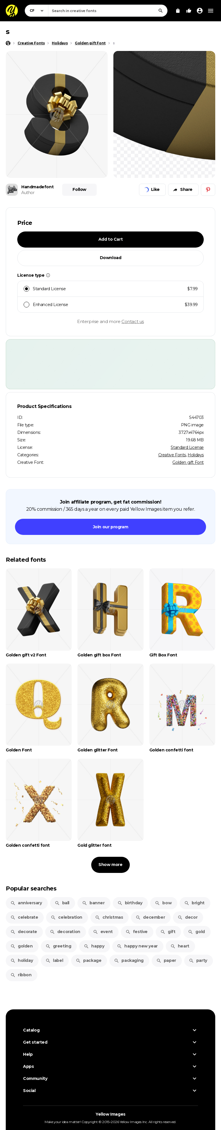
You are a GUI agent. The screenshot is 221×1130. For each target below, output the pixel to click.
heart (179, 946)
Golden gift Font (188, 462)
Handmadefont (37, 186)
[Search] (160, 10)
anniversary (26, 902)
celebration (66, 917)
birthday (129, 902)
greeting (58, 946)
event (103, 931)
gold (196, 931)
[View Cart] (177, 10)
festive (136, 931)
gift (167, 931)
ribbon (21, 974)
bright (194, 902)
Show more (110, 864)
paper (166, 960)
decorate (23, 931)
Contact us (132, 321)
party (198, 960)
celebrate (24, 917)
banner (93, 902)
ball (62, 902)
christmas (109, 917)
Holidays (196, 454)
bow (163, 902)
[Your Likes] (188, 10)
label (54, 960)
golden (21, 946)
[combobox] (107, 10)
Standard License (187, 447)
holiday (21, 960)
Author (28, 192)
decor (187, 917)
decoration (65, 931)
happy (94, 946)
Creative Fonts (172, 454)
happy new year (137, 946)
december (150, 917)
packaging (128, 960)
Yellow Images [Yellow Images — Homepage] (110, 1114)
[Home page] (8, 43)
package (88, 960)
